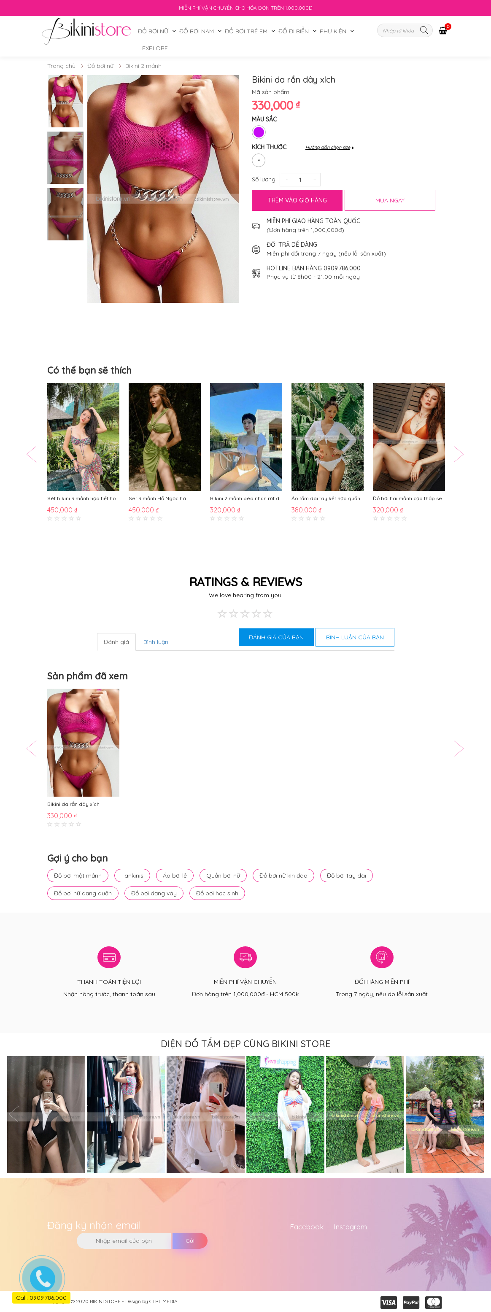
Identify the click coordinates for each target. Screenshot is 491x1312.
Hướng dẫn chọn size (327, 147)
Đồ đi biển (293, 31)
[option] (65, 101)
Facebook (307, 1226)
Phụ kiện (333, 31)
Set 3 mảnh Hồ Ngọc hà (157, 498)
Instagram (350, 1226)
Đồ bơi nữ (153, 31)
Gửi (190, 1241)
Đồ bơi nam (196, 31)
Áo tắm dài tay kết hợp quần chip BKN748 (327, 498)
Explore (155, 48)
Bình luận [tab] (155, 642)
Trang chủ (61, 66)
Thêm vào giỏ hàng (297, 200)
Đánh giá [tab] (116, 642)
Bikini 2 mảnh (143, 66)
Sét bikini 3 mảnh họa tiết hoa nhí (83, 498)
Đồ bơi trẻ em (246, 31)
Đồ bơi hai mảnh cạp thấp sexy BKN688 (409, 498)
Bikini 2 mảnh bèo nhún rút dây (246, 498)
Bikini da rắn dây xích (73, 804)
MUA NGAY (390, 200)
